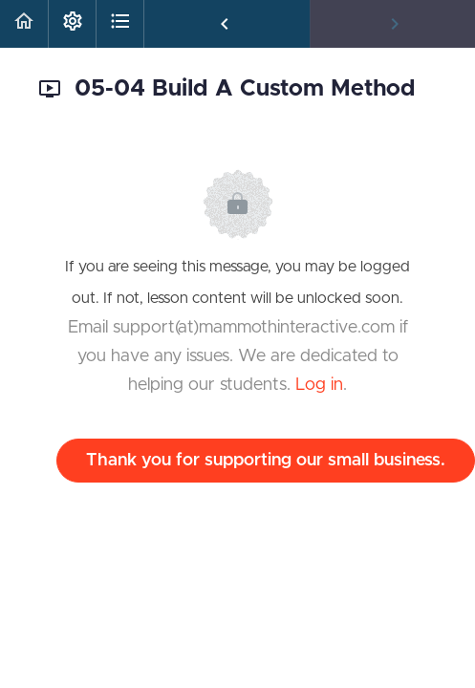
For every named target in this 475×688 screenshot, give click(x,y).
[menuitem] (72, 24)
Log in (319, 385)
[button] (24, 24)
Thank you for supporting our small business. (265, 460)
